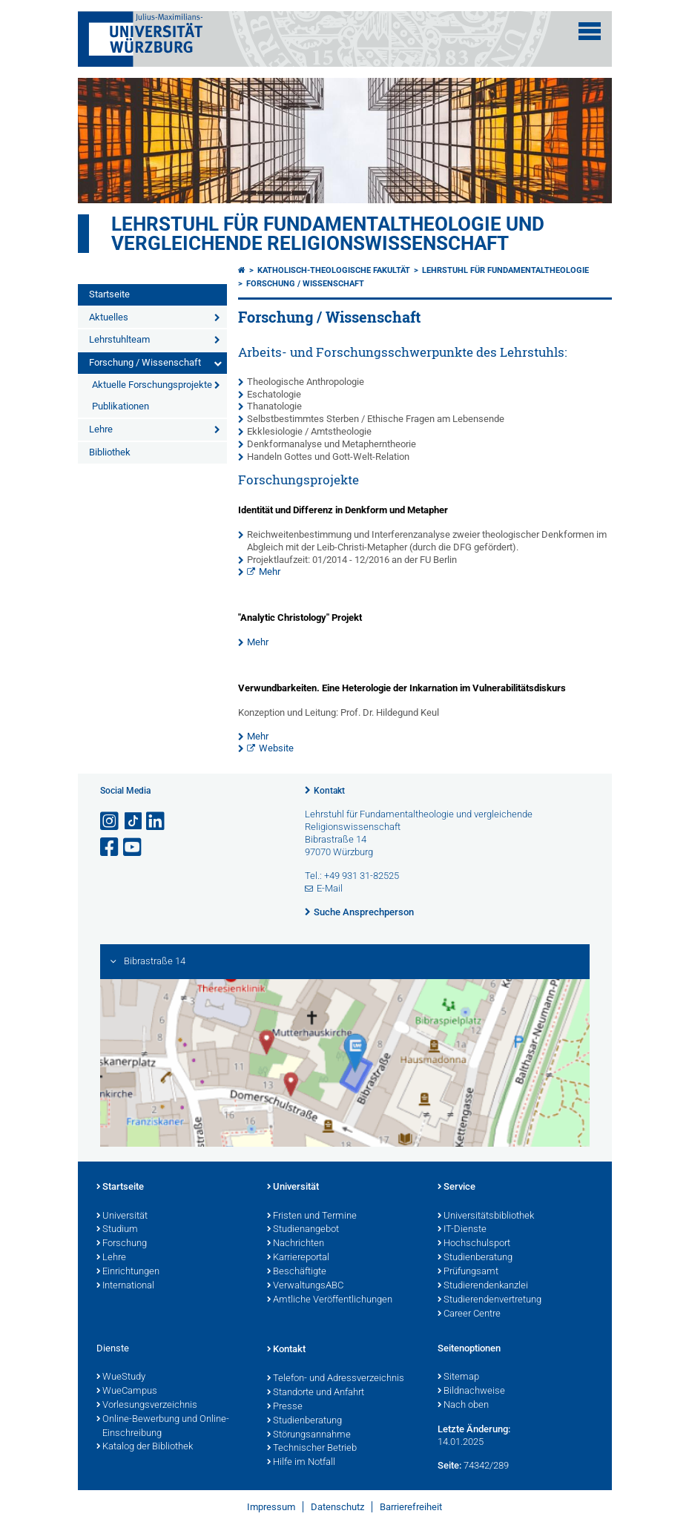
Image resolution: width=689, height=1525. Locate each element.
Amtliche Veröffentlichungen (329, 1300)
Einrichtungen (127, 1272)
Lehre (101, 429)
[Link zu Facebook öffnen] (110, 847)
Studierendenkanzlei (483, 1286)
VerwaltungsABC (305, 1286)
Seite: (449, 1465)
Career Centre (469, 1314)
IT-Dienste (462, 1229)
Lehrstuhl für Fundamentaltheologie (505, 270)
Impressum (271, 1506)
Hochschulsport (474, 1244)
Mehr (269, 571)
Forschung (121, 1244)
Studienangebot (303, 1229)
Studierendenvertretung (489, 1300)
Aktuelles (108, 317)
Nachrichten (295, 1244)
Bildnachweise (471, 1391)
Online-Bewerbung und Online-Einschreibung (162, 1426)
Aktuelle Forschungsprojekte (152, 384)
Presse (285, 1407)
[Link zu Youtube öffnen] (133, 847)
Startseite (109, 294)
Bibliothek (110, 452)
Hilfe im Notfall (301, 1462)
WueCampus (126, 1391)
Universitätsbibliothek (486, 1216)
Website (276, 748)
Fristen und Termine (312, 1216)
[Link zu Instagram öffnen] (110, 821)
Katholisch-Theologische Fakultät (333, 270)
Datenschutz (337, 1506)
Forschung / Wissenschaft (145, 362)
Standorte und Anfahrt (315, 1393)
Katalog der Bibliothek (144, 1447)
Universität (122, 1216)
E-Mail (330, 888)
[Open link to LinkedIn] (156, 821)
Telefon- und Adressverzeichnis (335, 1379)
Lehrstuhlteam (119, 339)
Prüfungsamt (468, 1272)
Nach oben (463, 1405)
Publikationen (120, 406)
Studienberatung (475, 1258)
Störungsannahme (309, 1435)
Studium (117, 1229)
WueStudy (120, 1377)
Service (456, 1187)
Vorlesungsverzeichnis (146, 1405)
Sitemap (458, 1377)
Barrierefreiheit (411, 1506)
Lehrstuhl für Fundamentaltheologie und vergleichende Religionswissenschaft (327, 233)
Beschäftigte (296, 1272)
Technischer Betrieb (312, 1448)
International (125, 1286)
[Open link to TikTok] (133, 821)
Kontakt (329, 790)
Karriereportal (298, 1258)
